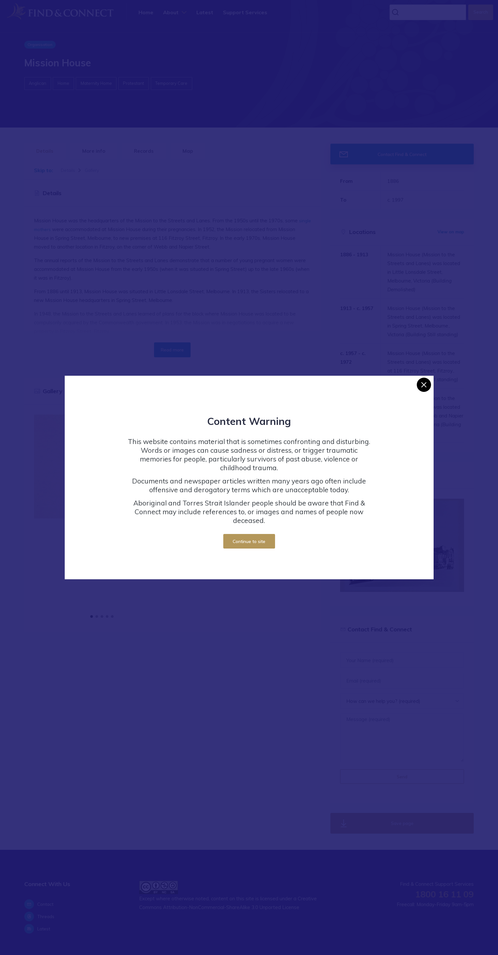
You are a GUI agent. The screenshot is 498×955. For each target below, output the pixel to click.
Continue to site (249, 541)
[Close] (424, 385)
